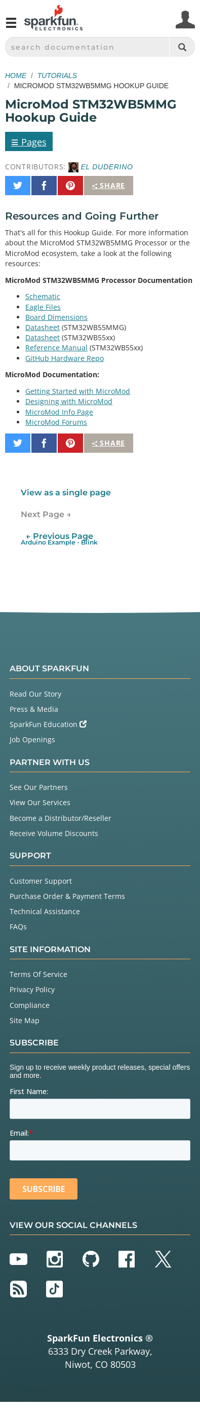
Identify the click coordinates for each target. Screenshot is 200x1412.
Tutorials (57, 75)
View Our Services (40, 802)
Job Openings (32, 739)
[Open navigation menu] (11, 27)
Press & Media (34, 709)
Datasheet (42, 327)
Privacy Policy (32, 989)
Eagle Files (43, 307)
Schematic (42, 296)
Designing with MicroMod (68, 401)
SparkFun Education (48, 724)
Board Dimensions (56, 317)
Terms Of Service (38, 974)
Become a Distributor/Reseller (60, 818)
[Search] (182, 47)
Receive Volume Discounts (54, 833)
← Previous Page (59, 538)
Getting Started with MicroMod (77, 391)
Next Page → (46, 514)
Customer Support (41, 881)
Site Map (24, 1020)
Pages (29, 141)
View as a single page (66, 492)
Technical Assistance (45, 911)
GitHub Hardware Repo (64, 358)
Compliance (30, 1005)
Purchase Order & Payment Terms (67, 896)
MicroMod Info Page (59, 412)
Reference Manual (56, 347)
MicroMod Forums (56, 422)
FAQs (18, 926)
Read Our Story (35, 694)
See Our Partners (39, 787)
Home (15, 75)
